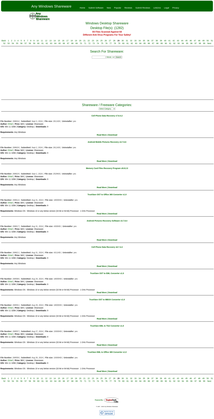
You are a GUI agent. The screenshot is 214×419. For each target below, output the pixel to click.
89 (161, 43)
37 (152, 41)
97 (196, 43)
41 (169, 41)
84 (140, 43)
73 (94, 43)
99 (204, 43)
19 (76, 41)
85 (145, 43)
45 (186, 41)
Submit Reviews (142, 8)
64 (55, 43)
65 (60, 43)
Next (209, 43)
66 (64, 43)
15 (59, 41)
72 (89, 43)
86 (149, 43)
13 (50, 41)
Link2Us (157, 8)
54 (13, 43)
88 (157, 43)
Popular (117, 8)
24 (97, 41)
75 (102, 43)
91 (170, 43)
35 (144, 41)
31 (127, 41)
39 (161, 41)
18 (72, 41)
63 (51, 43)
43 (178, 41)
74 (98, 43)
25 (101, 41)
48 (199, 41)
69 (77, 43)
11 (42, 41)
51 (212, 41)
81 (128, 43)
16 (63, 41)
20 (80, 41)
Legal (166, 8)
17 (67, 41)
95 (187, 43)
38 (157, 41)
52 (4, 43)
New (109, 8)
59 (34, 43)
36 (148, 41)
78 (115, 43)
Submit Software (95, 8)
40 (165, 41)
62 (47, 43)
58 (30, 43)
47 (195, 41)
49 (203, 41)
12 (46, 41)
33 (135, 41)
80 (123, 43)
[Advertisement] (107, 78)
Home (82, 8)
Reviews (128, 8)
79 (119, 43)
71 (85, 43)
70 (81, 43)
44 (182, 41)
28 (114, 41)
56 (21, 43)
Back (4, 41)
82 (132, 43)
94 (183, 43)
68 (72, 43)
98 (200, 43)
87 (153, 43)
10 (38, 41)
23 (93, 41)
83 (136, 43)
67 (68, 43)
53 (9, 43)
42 (174, 41)
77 (111, 43)
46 (191, 41)
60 (38, 43)
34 (140, 41)
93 (179, 43)
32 (131, 41)
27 (110, 41)
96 (191, 43)
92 (174, 43)
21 (84, 41)
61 (42, 43)
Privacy (175, 8)
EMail (10, 124)
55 (17, 43)
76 (106, 43)
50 (208, 41)
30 (123, 41)
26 (106, 41)
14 (55, 41)
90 (166, 43)
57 (26, 43)
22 (89, 41)
